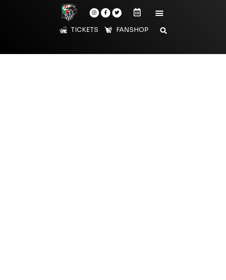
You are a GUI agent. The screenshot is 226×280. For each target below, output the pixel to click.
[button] (159, 12)
